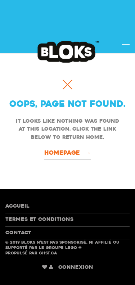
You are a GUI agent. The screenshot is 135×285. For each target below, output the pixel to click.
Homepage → (67, 153)
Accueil (17, 206)
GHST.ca (48, 253)
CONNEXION (75, 267)
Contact (18, 233)
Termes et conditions (39, 219)
